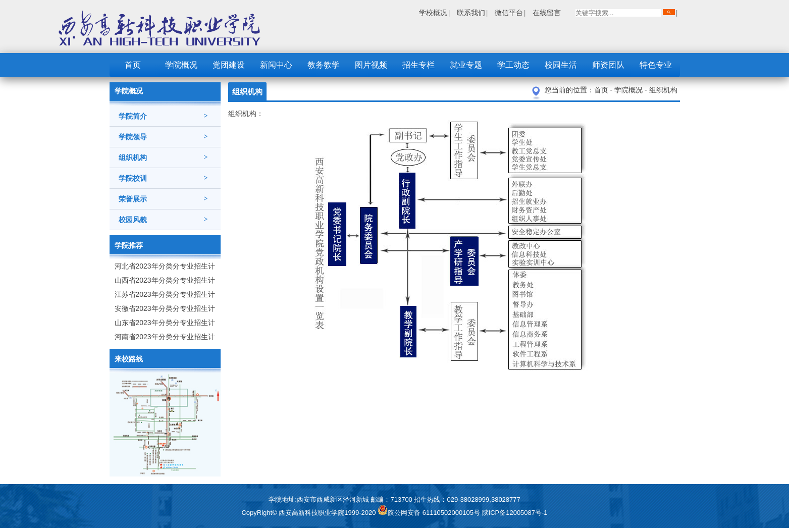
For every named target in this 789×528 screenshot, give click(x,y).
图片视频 (371, 65)
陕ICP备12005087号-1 (515, 512)
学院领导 (163, 137)
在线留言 (547, 13)
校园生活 (561, 65)
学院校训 (163, 178)
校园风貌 (163, 219)
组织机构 (163, 157)
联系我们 (471, 13)
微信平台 (509, 13)
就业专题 (466, 65)
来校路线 (129, 359)
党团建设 (229, 65)
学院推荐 (129, 245)
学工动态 (513, 65)
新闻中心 (276, 65)
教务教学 (323, 65)
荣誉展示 (163, 199)
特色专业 (656, 65)
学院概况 (181, 65)
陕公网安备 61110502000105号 (430, 512)
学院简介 (163, 116)
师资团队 (608, 65)
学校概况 (433, 13)
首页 (133, 65)
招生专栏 (418, 65)
